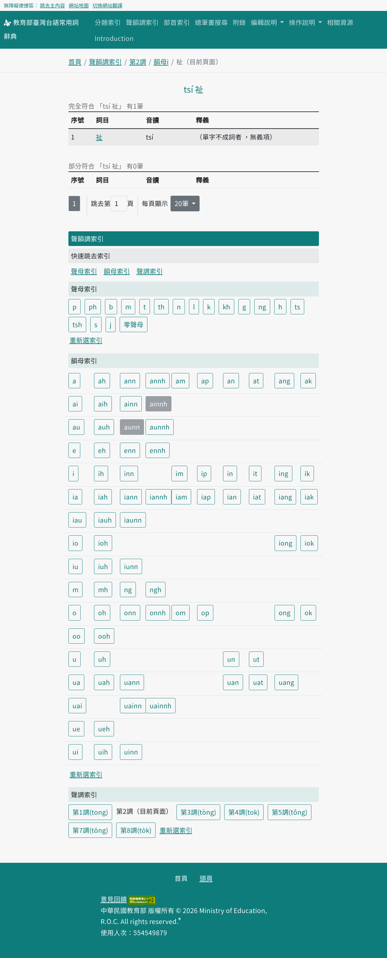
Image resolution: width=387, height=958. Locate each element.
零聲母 (133, 324)
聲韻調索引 (142, 22)
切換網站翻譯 (107, 5)
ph (93, 306)
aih (103, 403)
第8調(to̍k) (135, 830)
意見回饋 (114, 899)
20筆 (182, 203)
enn (130, 450)
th (161, 306)
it (255, 473)
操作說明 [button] (303, 22)
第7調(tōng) (90, 830)
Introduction (114, 38)
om (181, 612)
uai (77, 705)
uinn (131, 751)
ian (232, 496)
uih (103, 751)
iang (285, 496)
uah (104, 682)
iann (131, 496)
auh (104, 426)
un (231, 659)
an (231, 380)
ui (75, 751)
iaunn (133, 519)
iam (181, 496)
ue (76, 728)
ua (76, 682)
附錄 (239, 22)
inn (129, 473)
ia (75, 496)
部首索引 (177, 22)
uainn (133, 705)
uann (132, 682)
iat (257, 496)
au (76, 426)
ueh (104, 728)
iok (309, 543)
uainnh (160, 705)
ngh (155, 589)
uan (233, 682)
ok (308, 612)
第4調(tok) (244, 812)
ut (256, 659)
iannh (158, 496)
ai (75, 403)
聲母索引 (84, 271)
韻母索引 (117, 271)
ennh (158, 450)
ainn (131, 403)
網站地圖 (79, 5)
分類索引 (108, 22)
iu (75, 566)
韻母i (161, 61)
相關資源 (340, 22)
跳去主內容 (52, 5)
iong (285, 543)
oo (76, 636)
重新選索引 (86, 340)
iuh (103, 566)
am (180, 380)
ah (102, 380)
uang (286, 682)
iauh (105, 519)
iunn (131, 566)
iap (206, 496)
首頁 (75, 61)
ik (307, 473)
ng (262, 306)
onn (130, 612)
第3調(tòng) (198, 812)
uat (258, 682)
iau (77, 519)
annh (158, 380)
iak (309, 496)
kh (226, 306)
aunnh (160, 426)
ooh (104, 636)
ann (130, 380)
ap (205, 380)
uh (102, 659)
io (75, 543)
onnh (158, 612)
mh (103, 589)
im (179, 473)
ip (204, 473)
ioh (103, 543)
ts (297, 306)
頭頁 (206, 878)
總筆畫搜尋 (211, 22)
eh (102, 450)
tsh (77, 324)
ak (308, 380)
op (205, 612)
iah (103, 496)
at (256, 380)
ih (101, 473)
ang (284, 380)
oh (102, 612)
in (230, 473)
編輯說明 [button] (265, 22)
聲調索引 (149, 271)
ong (284, 612)
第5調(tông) (289, 812)
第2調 (137, 61)
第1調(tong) (90, 812)
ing (283, 473)
